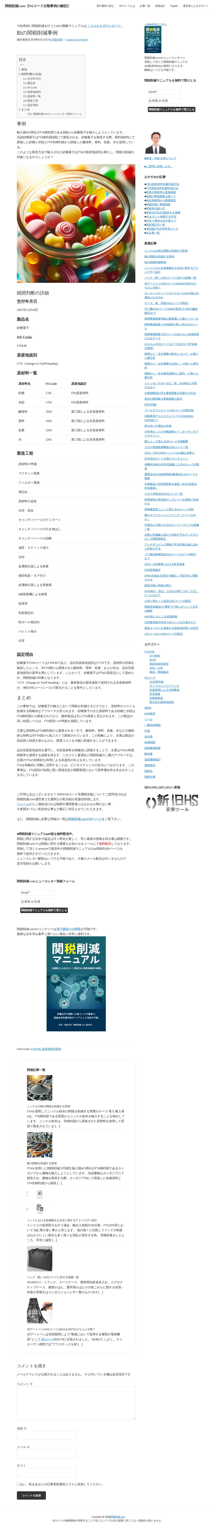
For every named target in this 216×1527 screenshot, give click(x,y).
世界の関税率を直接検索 (161, 191)
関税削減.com (117, 1516)
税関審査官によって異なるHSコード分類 (169, 509)
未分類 (148, 736)
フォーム (23, 804)
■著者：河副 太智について (160, 157)
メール (23, 1446)
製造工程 (32, 100)
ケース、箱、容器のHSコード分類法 (166, 302)
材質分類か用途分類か (157, 585)
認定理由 (32, 105)
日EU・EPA (156, 667)
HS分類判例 (157, 681)
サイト (21, 1465)
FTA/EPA (36, 1048)
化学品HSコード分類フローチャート (166, 458)
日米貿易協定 (152, 569)
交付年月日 (34, 78)
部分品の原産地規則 (162, 701)
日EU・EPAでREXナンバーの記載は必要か (169, 452)
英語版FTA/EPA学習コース (162, 228)
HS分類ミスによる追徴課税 (160, 616)
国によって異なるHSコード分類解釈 (166, 441)
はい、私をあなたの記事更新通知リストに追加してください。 (61, 1484)
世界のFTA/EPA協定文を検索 (163, 212)
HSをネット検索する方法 (161, 216)
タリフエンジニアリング (164, 685)
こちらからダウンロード (104, 26)
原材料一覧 (34, 96)
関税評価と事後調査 (158, 204)
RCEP (153, 659)
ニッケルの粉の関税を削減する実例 (48, 1105)
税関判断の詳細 (31, 74)
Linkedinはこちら (155, 24)
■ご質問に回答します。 (158, 166)
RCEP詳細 (150, 404)
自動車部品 (156, 697)
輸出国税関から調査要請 (161, 200)
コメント (25, 1383)
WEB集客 (149, 713)
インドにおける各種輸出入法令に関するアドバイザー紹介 (62, 1219)
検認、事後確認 (159, 671)
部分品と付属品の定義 (157, 425)
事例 (24, 69)
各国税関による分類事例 (164, 689)
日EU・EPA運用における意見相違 (164, 563)
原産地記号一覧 (155, 224)
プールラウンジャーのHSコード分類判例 (169, 409)
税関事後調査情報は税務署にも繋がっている (171, 318)
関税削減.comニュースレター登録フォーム (57, 113)
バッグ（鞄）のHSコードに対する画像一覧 (53, 1276)
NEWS (147, 707)
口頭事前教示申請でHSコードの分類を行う (170, 621)
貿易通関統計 (152, 759)
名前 (22, 1428)
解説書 (148, 753)
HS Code (32, 87)
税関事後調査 (152, 747)
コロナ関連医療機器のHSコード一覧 (166, 446)
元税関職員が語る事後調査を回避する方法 (170, 392)
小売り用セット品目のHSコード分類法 (167, 600)
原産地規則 (34, 91)
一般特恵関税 (152, 724)
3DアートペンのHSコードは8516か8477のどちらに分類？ (61, 1328)
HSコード (47, 1339)
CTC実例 (155, 655)
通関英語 (149, 764)
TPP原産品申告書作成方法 (162, 187)
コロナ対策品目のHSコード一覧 (163, 493)
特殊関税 (149, 741)
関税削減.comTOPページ (85, 819)
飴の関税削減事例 (155, 261)
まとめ (25, 109)
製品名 (31, 83)
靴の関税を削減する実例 (42, 1162)
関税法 (148, 770)
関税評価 (149, 776)
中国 (147, 730)
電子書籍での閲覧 (69, 928)
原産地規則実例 (51, 1048)
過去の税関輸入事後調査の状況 (163, 398)
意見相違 (155, 693)
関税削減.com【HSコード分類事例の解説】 (37, 6)
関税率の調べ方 (155, 208)
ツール (148, 718)
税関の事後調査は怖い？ (161, 195)
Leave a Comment (77, 39)
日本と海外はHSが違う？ (161, 220)
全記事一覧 (153, 232)
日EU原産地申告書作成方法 (162, 183)
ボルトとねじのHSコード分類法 (163, 633)
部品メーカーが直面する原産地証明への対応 (171, 627)
